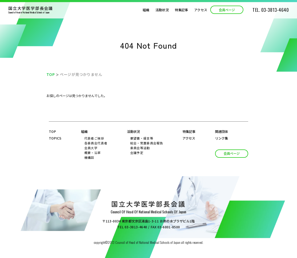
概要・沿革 (92, 153)
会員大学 (90, 148)
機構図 (89, 157)
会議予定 (136, 153)
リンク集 (221, 138)
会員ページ (227, 9)
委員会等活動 (140, 148)
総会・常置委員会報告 (146, 143)
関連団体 (221, 131)
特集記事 (181, 9)
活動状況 (162, 9)
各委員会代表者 (95, 143)
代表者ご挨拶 (94, 138)
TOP (50, 74)
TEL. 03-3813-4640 (270, 9)
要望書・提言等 (141, 138)
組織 (146, 9)
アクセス (200, 9)
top (52, 131)
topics (55, 138)
